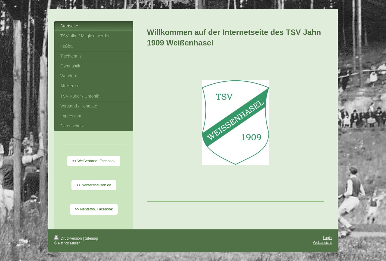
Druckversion (68, 238)
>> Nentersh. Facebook (93, 209)
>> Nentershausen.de (93, 185)
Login (327, 238)
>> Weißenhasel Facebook (93, 161)
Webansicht (322, 243)
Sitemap (91, 238)
